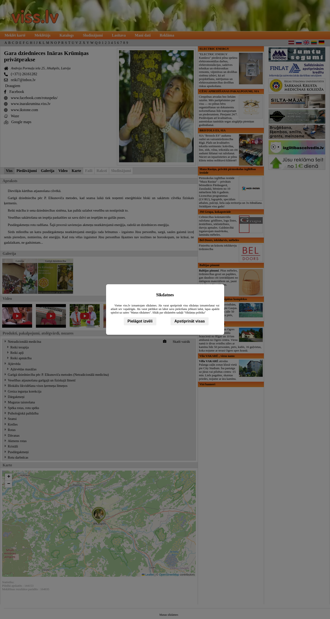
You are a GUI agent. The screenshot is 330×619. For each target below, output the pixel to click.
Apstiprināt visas (189, 321)
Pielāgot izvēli (140, 321)
